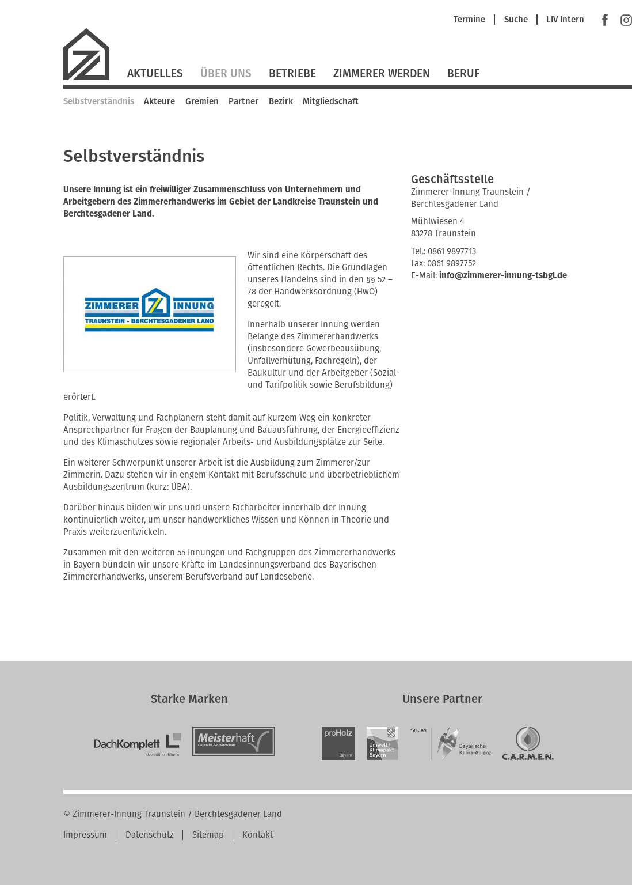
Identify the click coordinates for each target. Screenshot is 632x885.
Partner (243, 101)
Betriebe (292, 73)
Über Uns (226, 73)
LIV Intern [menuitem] (565, 20)
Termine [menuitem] (469, 20)
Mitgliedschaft (331, 101)
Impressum (85, 835)
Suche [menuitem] (516, 20)
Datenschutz (149, 835)
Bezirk (281, 101)
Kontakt (257, 835)
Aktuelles (155, 73)
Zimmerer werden (381, 73)
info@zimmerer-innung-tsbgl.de (503, 275)
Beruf (463, 73)
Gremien (202, 101)
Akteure (159, 101)
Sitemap (208, 835)
